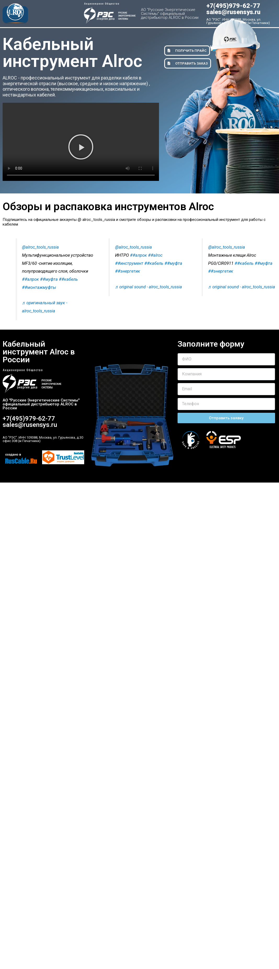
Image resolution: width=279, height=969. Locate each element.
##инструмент (129, 263)
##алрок (30, 279)
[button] (81, 147)
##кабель (68, 279)
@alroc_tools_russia (40, 247)
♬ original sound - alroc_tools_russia (148, 286)
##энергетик (127, 271)
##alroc (155, 255)
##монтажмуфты (39, 287)
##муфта (49, 279)
